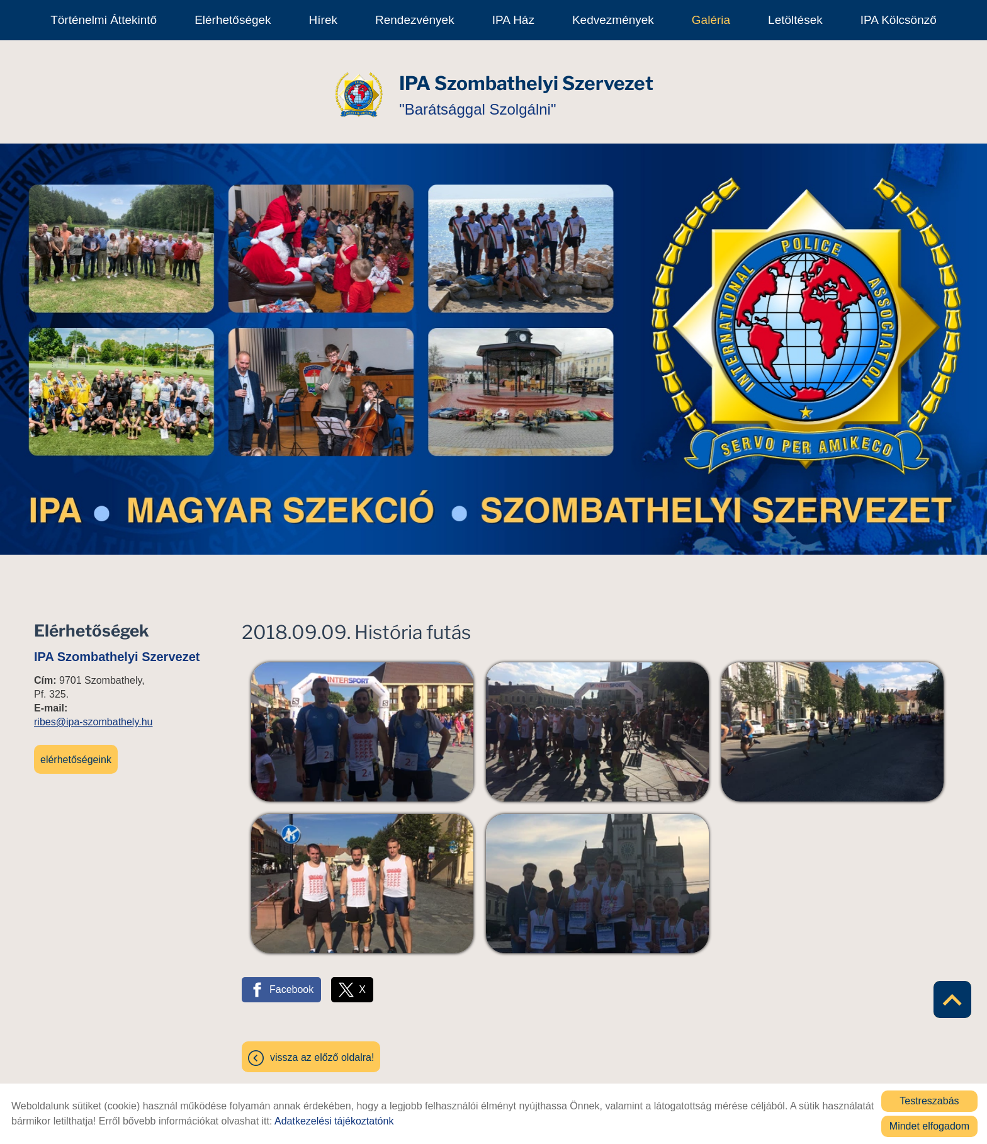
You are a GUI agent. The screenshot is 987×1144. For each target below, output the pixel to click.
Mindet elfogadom (929, 1126)
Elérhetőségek (233, 19)
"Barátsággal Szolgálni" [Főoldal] (526, 88)
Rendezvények (414, 19)
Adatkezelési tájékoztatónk (333, 1121)
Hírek (323, 19)
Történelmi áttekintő (103, 19)
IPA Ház (513, 19)
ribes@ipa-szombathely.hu (93, 715)
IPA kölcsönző (898, 19)
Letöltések (795, 19)
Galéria (711, 19)
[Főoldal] (359, 89)
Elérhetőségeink (75, 753)
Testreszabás (929, 1101)
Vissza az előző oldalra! (322, 1051)
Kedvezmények (613, 19)
